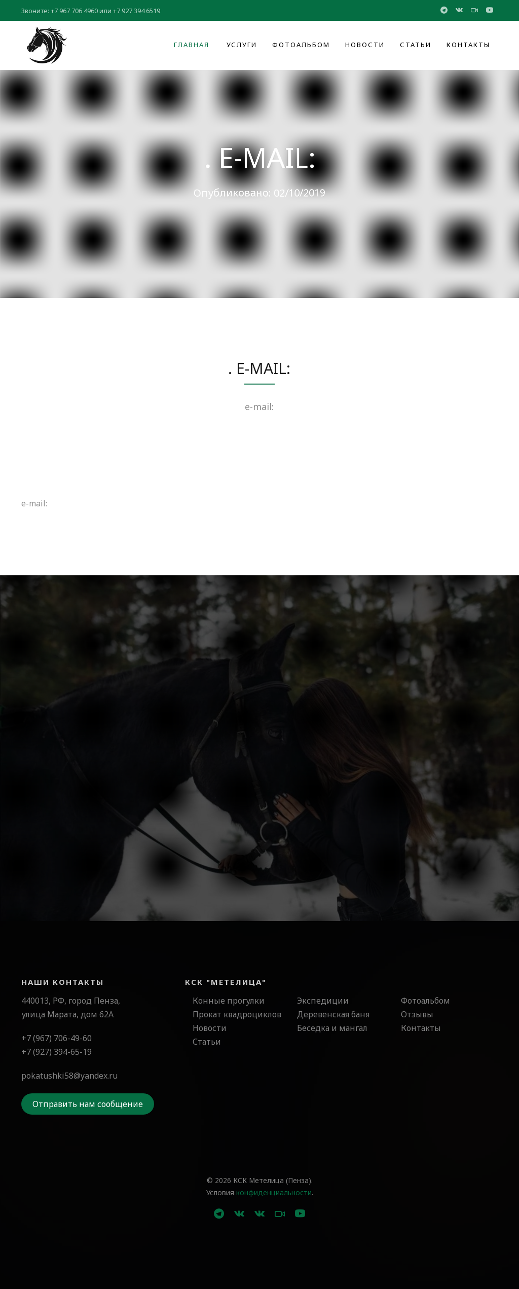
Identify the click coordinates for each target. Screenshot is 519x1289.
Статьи (415, 44)
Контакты (468, 44)
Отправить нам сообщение (87, 1104)
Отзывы (417, 1014)
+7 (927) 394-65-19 (56, 1051)
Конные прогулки (229, 1000)
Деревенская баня (333, 1014)
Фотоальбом (301, 44)
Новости (365, 44)
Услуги (242, 44)
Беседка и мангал (332, 1028)
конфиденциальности (274, 1192)
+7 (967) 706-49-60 (56, 1038)
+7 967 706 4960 (74, 10)
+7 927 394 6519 (136, 10)
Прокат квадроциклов (237, 1014)
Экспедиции (323, 1000)
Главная (191, 44)
